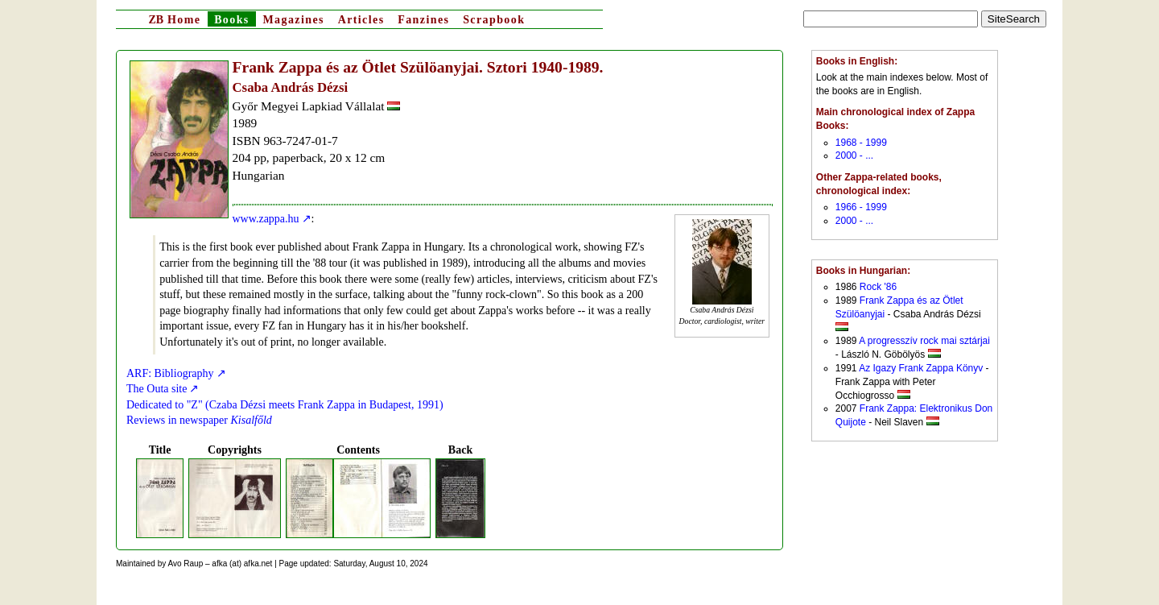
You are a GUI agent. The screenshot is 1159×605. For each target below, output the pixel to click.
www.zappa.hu (266, 219)
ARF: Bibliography (170, 373)
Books (232, 20)
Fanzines (423, 20)
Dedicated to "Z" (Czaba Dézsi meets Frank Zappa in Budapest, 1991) (284, 405)
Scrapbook (494, 20)
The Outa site (156, 389)
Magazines (293, 20)
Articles (361, 20)
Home (174, 20)
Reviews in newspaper (199, 420)
